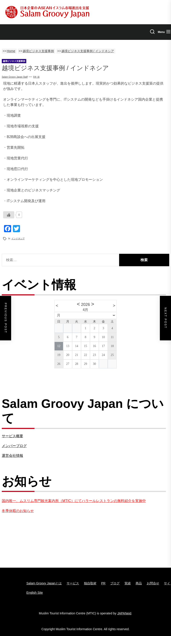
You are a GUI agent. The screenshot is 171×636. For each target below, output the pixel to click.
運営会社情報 (12, 455)
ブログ (115, 583)
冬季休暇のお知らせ (18, 511)
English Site (34, 592)
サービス (73, 583)
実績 (127, 583)
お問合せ (153, 583)
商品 (139, 583)
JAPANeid (124, 613)
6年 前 (36, 77)
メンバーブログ (14, 446)
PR (103, 583)
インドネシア (18, 238)
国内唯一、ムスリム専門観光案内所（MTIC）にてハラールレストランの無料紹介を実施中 (74, 501)
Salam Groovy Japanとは (44, 583)
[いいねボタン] (8, 214)
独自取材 (90, 583)
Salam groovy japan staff (15, 77)
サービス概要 (12, 436)
